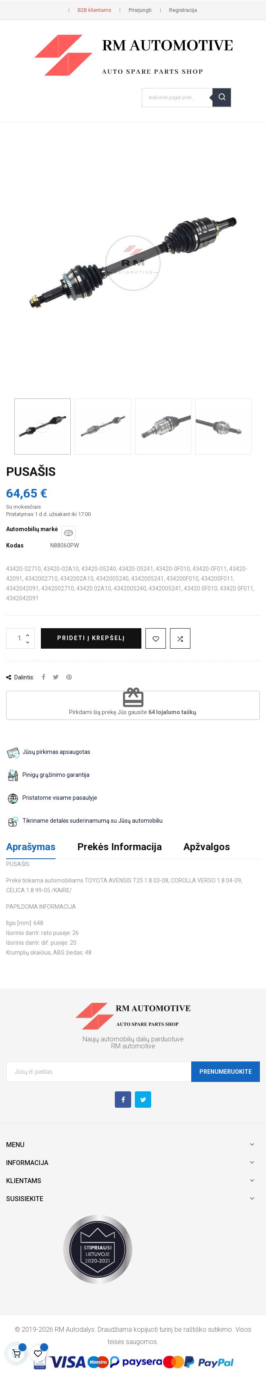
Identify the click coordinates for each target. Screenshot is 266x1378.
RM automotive (133, 1046)
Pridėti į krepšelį (91, 638)
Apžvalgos (206, 847)
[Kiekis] (20, 638)
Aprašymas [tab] (31, 847)
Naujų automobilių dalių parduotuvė (133, 1039)
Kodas (15, 545)
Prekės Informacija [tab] (119, 847)
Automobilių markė (32, 529)
